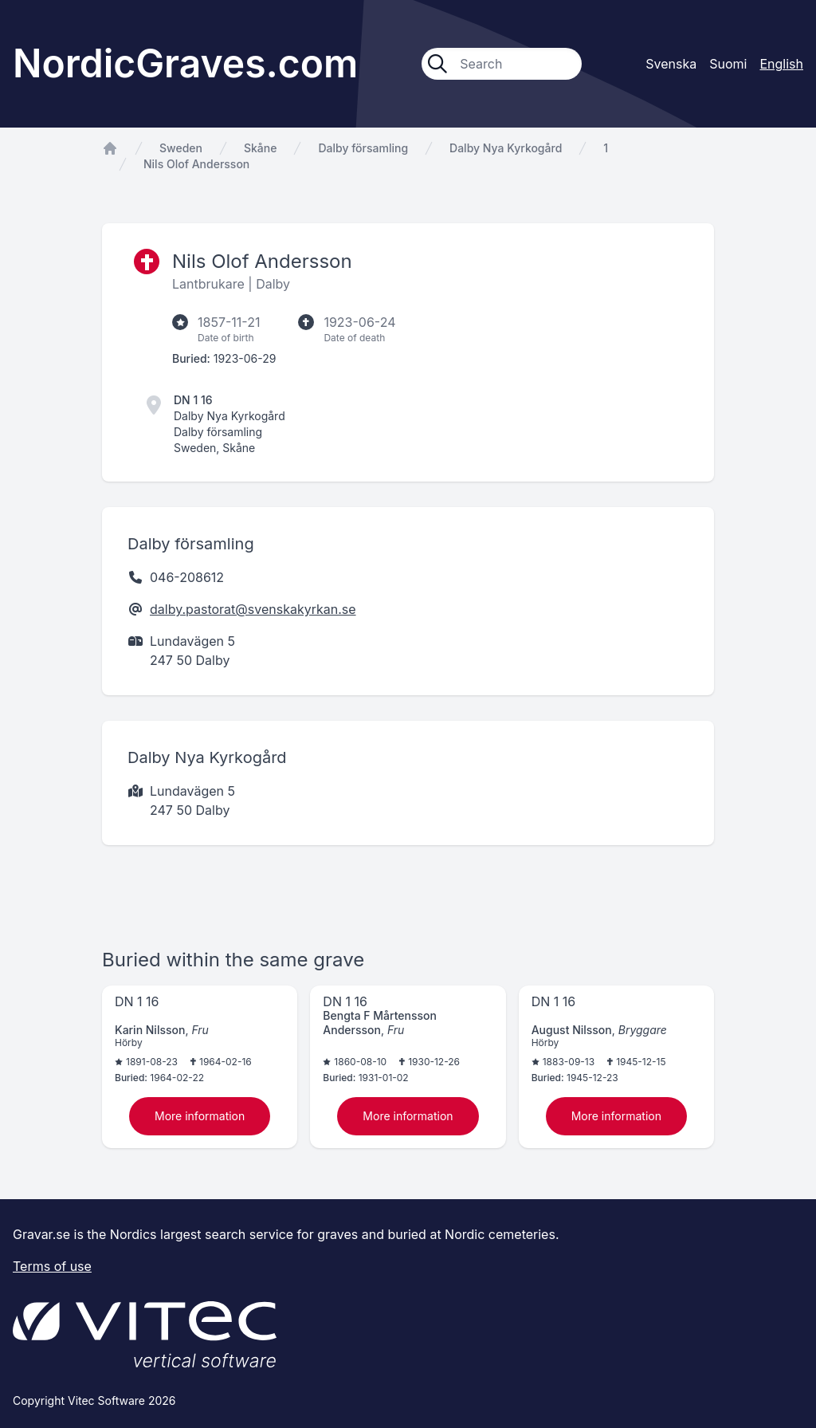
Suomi (728, 64)
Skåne (260, 148)
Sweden (180, 148)
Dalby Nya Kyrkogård (505, 148)
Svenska (670, 64)
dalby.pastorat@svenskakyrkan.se (253, 609)
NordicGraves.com (185, 63)
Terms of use (52, 1266)
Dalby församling (363, 148)
